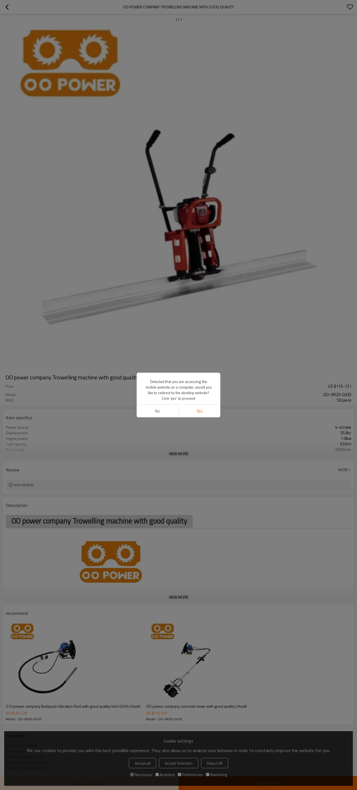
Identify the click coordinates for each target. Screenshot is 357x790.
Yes (199, 411)
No (157, 411)
